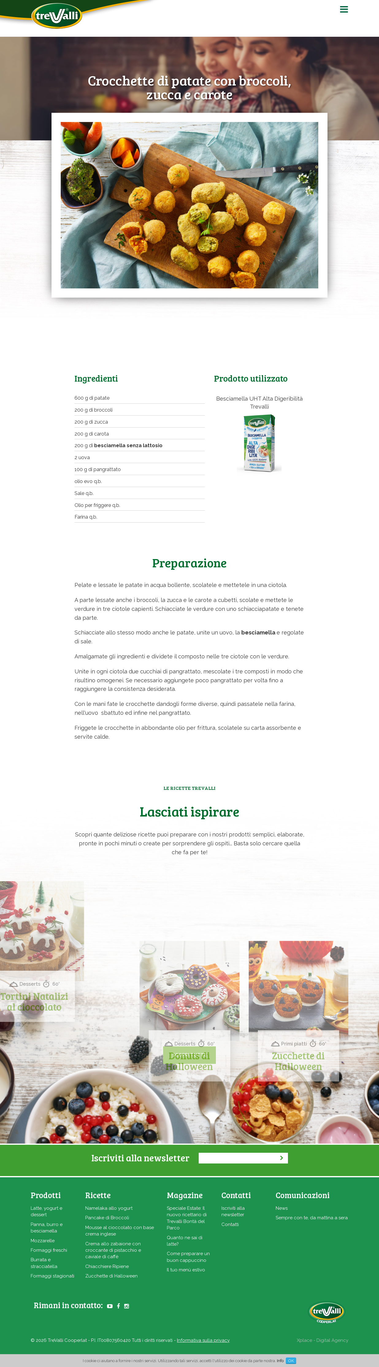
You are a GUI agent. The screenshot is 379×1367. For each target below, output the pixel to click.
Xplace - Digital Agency (322, 1340)
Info (280, 1360)
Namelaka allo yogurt (108, 1208)
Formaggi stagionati (52, 1276)
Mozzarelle (43, 1240)
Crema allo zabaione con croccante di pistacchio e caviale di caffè (113, 1250)
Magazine (185, 1195)
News (282, 1208)
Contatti (230, 1224)
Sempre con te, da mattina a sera (312, 1217)
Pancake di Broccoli (107, 1217)
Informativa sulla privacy (203, 1340)
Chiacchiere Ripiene (107, 1266)
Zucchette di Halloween (111, 1276)
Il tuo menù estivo (186, 1270)
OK (291, 1360)
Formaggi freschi (49, 1250)
